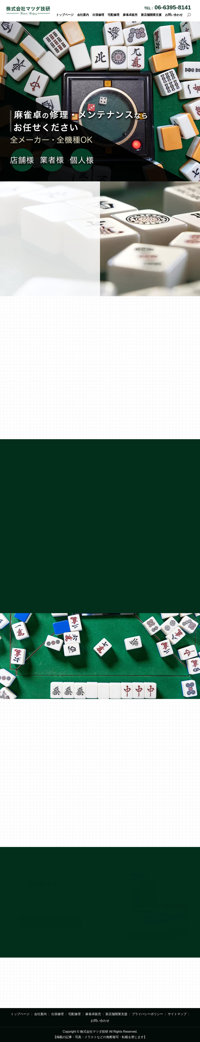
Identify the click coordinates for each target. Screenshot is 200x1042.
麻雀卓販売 (130, 14)
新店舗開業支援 (151, 14)
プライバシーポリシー (147, 1014)
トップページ (65, 14)
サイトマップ (177, 1014)
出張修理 (98, 14)
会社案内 (83, 14)
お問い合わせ (174, 14)
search (189, 15)
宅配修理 (113, 14)
